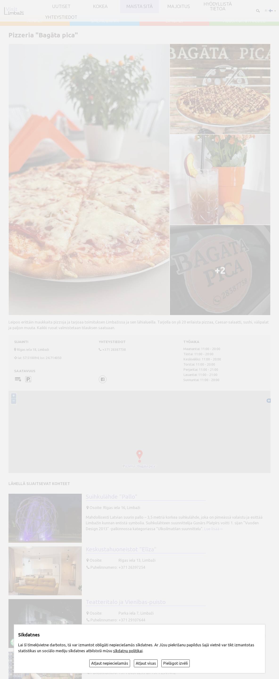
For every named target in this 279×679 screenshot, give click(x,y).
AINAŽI (34, 21)
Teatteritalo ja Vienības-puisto (126, 602)
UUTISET (61, 6)
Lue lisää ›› (213, 529)
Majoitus (178, 6)
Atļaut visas (146, 663)
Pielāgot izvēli (175, 663)
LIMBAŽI (174, 21)
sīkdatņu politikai (128, 651)
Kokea (100, 6)
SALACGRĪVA (105, 21)
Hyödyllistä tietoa (218, 6)
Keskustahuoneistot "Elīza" (121, 549)
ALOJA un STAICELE (244, 21)
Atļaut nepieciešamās (109, 663)
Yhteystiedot (61, 17)
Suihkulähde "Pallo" (111, 496)
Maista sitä (139, 6)
